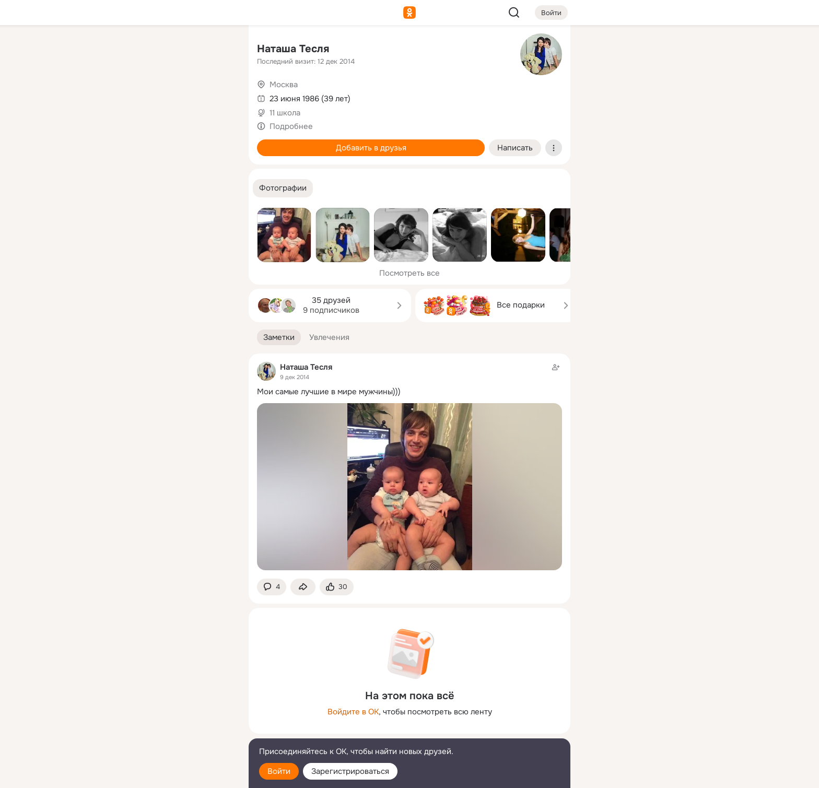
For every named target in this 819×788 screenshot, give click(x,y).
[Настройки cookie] (171, 774)
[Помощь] (125, 188)
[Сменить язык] (171, 730)
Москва (284, 84)
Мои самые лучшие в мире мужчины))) (329, 391)
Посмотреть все (409, 273)
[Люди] (171, 96)
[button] (283, 188)
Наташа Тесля (293, 48)
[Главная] (125, 50)
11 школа (285, 113)
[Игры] (217, 142)
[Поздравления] (171, 142)
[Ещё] (171, 707)
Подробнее (291, 126)
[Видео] (217, 96)
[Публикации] (125, 96)
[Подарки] (125, 142)
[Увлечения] (171, 50)
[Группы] (217, 50)
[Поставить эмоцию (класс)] (337, 587)
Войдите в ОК (353, 712)
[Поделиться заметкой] (302, 587)
